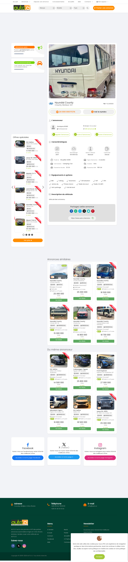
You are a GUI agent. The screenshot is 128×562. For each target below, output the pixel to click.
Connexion (67, 544)
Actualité (71, 2)
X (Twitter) (67, 540)
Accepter (98, 555)
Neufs (66, 531)
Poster (66, 534)
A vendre (50, 531)
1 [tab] (23, 235)
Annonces (25, 2)
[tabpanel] (28, 186)
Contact (50, 537)
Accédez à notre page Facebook (28, 459)
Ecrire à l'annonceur (82, 134)
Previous (13, 187)
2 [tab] (26, 235)
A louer (49, 534)
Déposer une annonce (41, 2)
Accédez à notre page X (64, 458)
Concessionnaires (58, 2)
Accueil (15, 2)
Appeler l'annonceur (60, 134)
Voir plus (28, 240)
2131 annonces (90, 129)
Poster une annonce (103, 8)
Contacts (88, 2)
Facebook (50, 540)
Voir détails (58, 301)
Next (42, 187)
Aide (79, 2)
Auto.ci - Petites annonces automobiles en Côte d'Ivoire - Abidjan (22, 8)
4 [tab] (32, 235)
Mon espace (101, 2)
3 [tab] (29, 235)
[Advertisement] (64, 27)
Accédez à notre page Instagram (100, 459)
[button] (54, 71)
